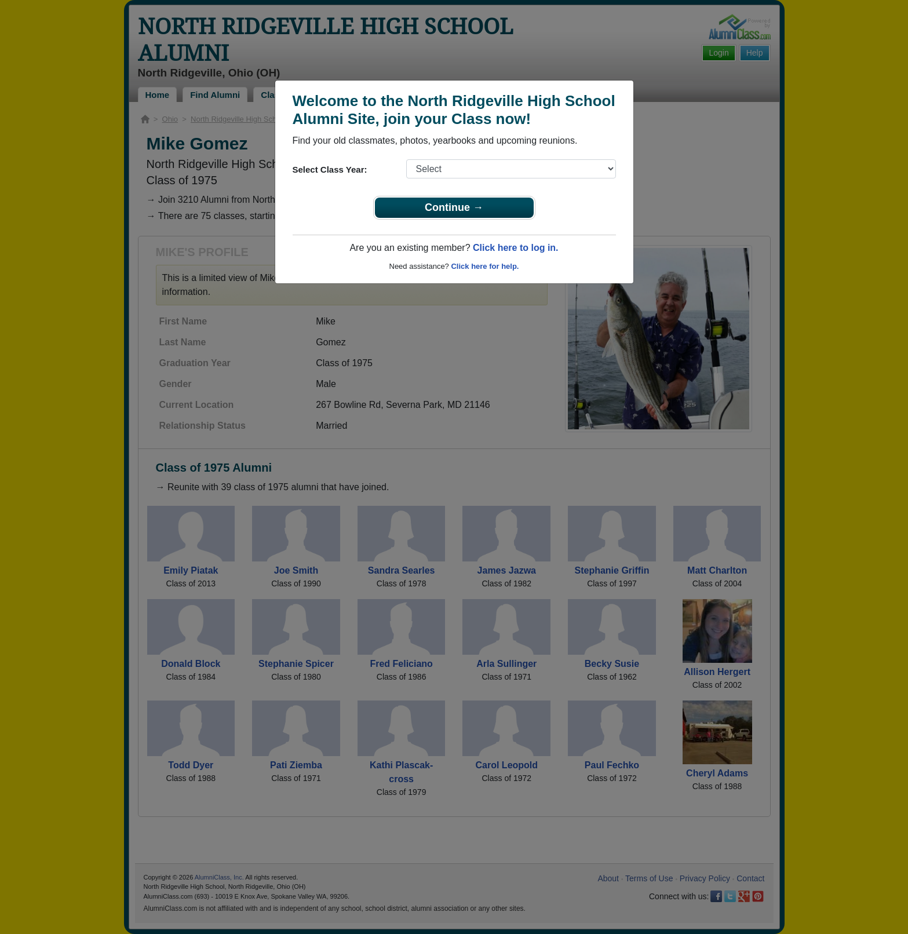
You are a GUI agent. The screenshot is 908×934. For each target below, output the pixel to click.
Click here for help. (485, 266)
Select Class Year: (330, 169)
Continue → (454, 207)
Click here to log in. (516, 248)
